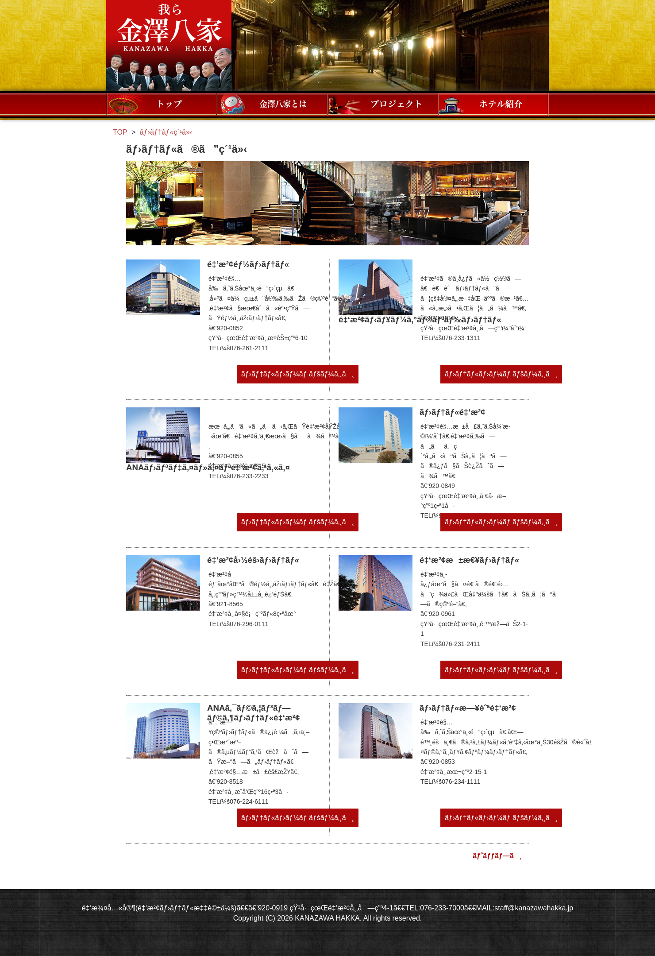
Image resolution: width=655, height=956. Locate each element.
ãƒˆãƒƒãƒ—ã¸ (497, 855)
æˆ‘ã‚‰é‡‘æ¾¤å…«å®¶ (168, 45)
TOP (120, 132)
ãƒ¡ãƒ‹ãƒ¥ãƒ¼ (161, 104)
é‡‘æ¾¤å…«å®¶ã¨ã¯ (272, 104)
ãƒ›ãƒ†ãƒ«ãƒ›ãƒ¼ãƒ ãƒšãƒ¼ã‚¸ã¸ (297, 374)
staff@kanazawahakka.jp (533, 908)
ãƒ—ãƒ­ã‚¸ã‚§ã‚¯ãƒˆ (383, 104)
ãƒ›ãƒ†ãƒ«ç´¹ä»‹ (493, 104)
